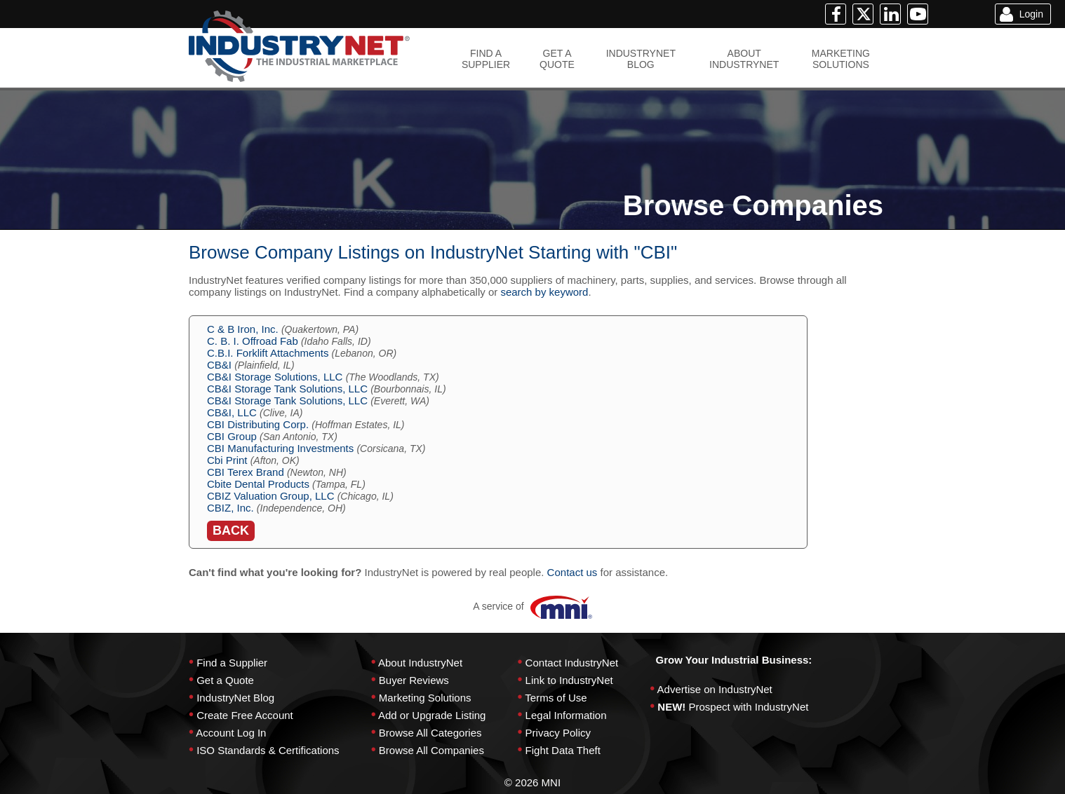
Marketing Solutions (425, 698)
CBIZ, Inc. (230, 508)
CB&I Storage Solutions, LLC (274, 377)
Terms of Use (556, 698)
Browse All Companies (431, 750)
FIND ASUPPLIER (486, 59)
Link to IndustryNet (569, 680)
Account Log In (231, 733)
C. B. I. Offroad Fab (252, 341)
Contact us (572, 572)
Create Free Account (244, 715)
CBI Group (232, 436)
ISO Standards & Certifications (267, 750)
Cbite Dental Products (258, 484)
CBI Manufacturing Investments (280, 448)
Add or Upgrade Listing (431, 715)
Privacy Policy (558, 733)
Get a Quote (225, 680)
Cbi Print (227, 460)
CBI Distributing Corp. (258, 424)
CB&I (219, 365)
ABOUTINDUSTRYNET (744, 59)
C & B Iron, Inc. (243, 329)
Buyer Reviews (414, 680)
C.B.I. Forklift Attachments (267, 353)
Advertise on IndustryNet (714, 689)
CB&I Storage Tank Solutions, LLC (287, 389)
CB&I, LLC (232, 412)
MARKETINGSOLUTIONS (841, 59)
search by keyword (544, 292)
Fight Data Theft (563, 750)
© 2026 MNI (532, 782)
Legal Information (566, 715)
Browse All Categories (430, 733)
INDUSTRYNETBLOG (641, 59)
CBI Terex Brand (245, 472)
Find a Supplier (231, 663)
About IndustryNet (420, 663)
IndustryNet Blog (235, 698)
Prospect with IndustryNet (749, 707)
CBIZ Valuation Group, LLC (270, 496)
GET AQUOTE (557, 59)
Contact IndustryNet (572, 663)
